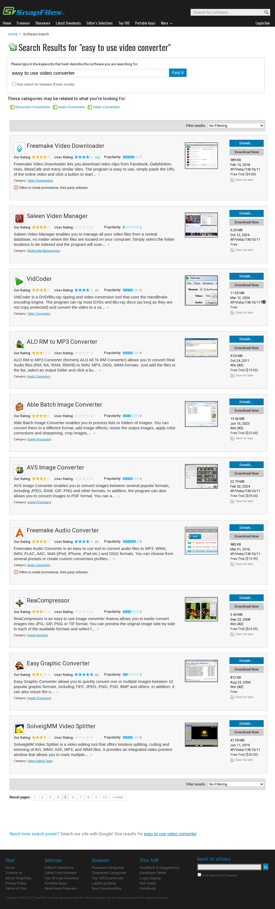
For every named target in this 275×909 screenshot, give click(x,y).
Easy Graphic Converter (58, 663)
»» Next (117, 797)
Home (13, 34)
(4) (96, 290)
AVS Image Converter (55, 467)
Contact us (13, 873)
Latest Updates (104, 883)
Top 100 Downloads (107, 878)
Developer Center (153, 873)
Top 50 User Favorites (61, 878)
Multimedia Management (44, 250)
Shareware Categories (109, 873)
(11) (97, 157)
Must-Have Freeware (61, 888)
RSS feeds (148, 883)
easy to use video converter (170, 834)
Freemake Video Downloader (65, 145)
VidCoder (39, 278)
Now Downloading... (107, 888)
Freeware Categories (108, 868)
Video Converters (106, 107)
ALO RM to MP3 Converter (62, 341)
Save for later (244, 179)
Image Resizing (38, 635)
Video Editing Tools (40, 760)
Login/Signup (150, 878)
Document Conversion (32, 107)
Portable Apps (56, 883)
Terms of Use (15, 888)
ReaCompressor (48, 600)
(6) (96, 674)
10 (104, 797)
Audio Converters (71, 107)
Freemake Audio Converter (63, 530)
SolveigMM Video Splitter (61, 726)
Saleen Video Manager (57, 216)
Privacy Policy (15, 883)
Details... (246, 143)
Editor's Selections (59, 868)
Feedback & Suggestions (159, 868)
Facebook (148, 888)
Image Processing (39, 439)
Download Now (247, 152)
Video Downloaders (40, 180)
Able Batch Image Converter (64, 404)
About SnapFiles (18, 878)
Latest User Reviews (60, 873)
